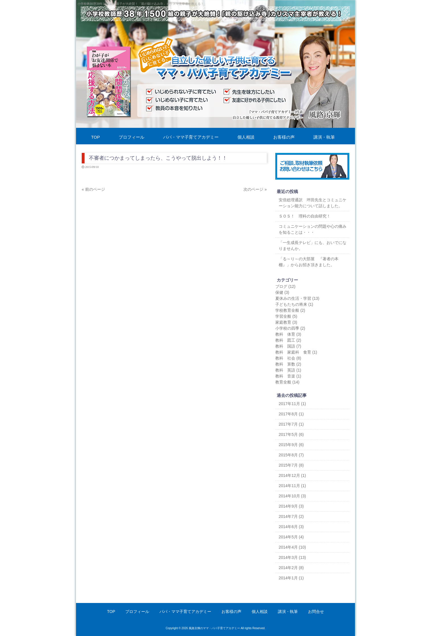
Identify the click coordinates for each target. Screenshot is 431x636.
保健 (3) (282, 292)
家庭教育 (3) (286, 322)
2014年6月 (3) (291, 526)
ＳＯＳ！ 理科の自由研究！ (305, 216)
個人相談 (260, 611)
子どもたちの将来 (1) (294, 304)
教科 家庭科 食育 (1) (296, 352)
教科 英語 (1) (288, 370)
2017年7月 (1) (291, 424)
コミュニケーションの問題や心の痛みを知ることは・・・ (312, 229)
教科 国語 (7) (288, 346)
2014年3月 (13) (292, 557)
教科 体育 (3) (288, 334)
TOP (111, 611)
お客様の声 (231, 611)
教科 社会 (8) (288, 358)
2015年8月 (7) (291, 455)
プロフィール (137, 611)
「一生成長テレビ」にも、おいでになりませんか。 (312, 245)
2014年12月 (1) (292, 475)
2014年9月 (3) (291, 506)
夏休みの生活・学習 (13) (297, 298)
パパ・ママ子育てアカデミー (185, 611)
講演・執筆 (288, 611)
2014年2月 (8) (291, 567)
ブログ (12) (285, 286)
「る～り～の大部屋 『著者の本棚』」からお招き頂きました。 (308, 262)
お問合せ (316, 611)
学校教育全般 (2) (290, 310)
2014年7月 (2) (291, 516)
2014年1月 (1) (291, 578)
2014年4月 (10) (292, 547)
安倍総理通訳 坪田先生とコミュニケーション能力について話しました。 (312, 203)
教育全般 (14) (287, 382)
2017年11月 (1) (292, 403)
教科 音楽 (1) (288, 376)
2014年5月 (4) (291, 537)
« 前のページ (93, 189)
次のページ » (255, 189)
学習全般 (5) (286, 316)
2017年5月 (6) (291, 434)
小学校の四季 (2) (290, 328)
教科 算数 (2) (288, 364)
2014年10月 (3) (292, 496)
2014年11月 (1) (292, 485)
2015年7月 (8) (291, 465)
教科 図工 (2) (288, 340)
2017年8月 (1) (291, 414)
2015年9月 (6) (291, 444)
